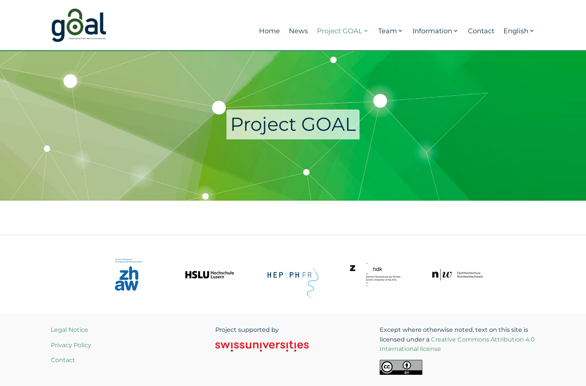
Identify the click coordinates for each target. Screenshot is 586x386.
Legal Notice (69, 329)
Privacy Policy (71, 345)
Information (436, 31)
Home (269, 31)
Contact (481, 31)
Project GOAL (343, 31)
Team (391, 31)
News (298, 31)
